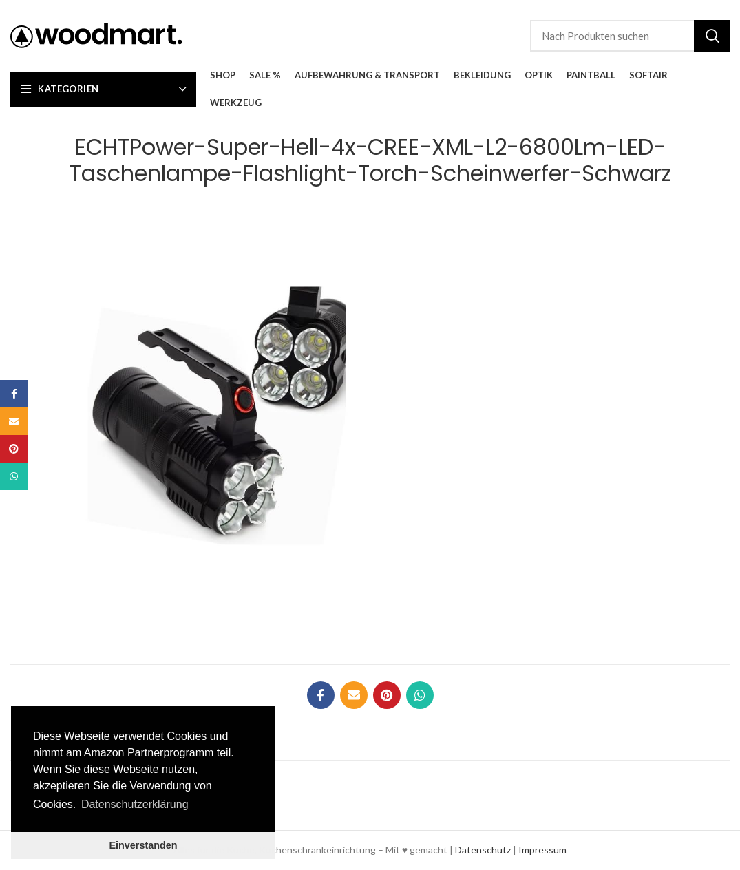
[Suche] (630, 36)
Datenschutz (483, 850)
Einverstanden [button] (143, 845)
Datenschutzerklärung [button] (135, 804)
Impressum (542, 850)
